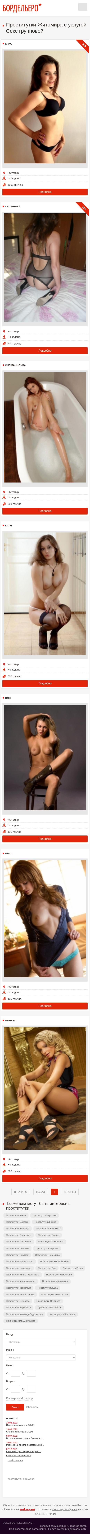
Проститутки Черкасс (17, 1255)
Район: (10, 1350)
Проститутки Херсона (47, 1248)
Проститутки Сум (47, 1268)
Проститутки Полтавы (17, 1248)
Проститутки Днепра (45, 1222)
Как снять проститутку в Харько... (23, 1451)
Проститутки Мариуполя (18, 1241)
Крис (8, 43)
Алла (8, 853)
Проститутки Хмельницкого (54, 1261)
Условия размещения (53, 1525)
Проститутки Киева (16, 1215)
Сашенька (12, 206)
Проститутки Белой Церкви (20, 1294)
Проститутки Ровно (73, 1268)
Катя (8, 525)
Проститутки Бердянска (18, 1307)
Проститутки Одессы (17, 1222)
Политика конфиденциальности (67, 1528)
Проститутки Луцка (47, 1288)
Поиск (15, 1407)
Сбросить (32, 1407)
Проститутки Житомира (48, 1228)
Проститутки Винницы (17, 1228)
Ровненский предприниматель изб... (25, 1445)
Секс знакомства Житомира (20, 1321)
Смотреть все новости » (18, 1455)
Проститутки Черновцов (18, 1268)
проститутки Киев (72, 1505)
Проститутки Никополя (48, 1301)
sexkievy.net (27, 1509)
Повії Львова (15, 1460)
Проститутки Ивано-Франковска (22, 1274)
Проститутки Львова (48, 1235)
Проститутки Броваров (49, 1307)
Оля (8, 697)
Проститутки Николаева (50, 1241)
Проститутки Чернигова (47, 1255)
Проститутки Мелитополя (54, 1294)
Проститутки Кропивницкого (20, 1281)
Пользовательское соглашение (28, 1528)
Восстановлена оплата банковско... (24, 1438)
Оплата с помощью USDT (19, 1431)
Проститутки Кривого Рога (19, 1261)
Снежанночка (15, 365)
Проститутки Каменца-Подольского (24, 1314)
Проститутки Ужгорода (18, 1301)
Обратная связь (77, 1525)
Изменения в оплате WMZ (20, 1425)
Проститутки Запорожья (18, 1235)
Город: (10, 1334)
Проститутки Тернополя (18, 1288)
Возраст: (11, 1381)
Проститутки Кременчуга (55, 1281)
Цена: (9, 1365)
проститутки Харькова (21, 1478)
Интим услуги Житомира (62, 1314)
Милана (10, 1020)
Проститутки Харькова (44, 1215)
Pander (52, 1513)
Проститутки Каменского (59, 1274)
